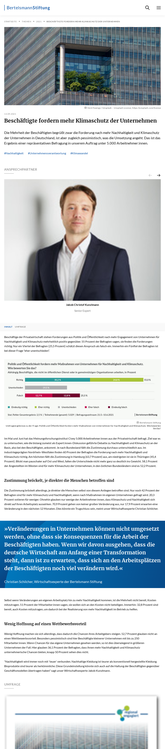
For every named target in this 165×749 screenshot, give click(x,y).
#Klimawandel (79, 153)
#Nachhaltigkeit (14, 153)
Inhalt (8, 327)
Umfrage (20, 327)
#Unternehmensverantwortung (47, 153)
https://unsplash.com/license (146, 108)
